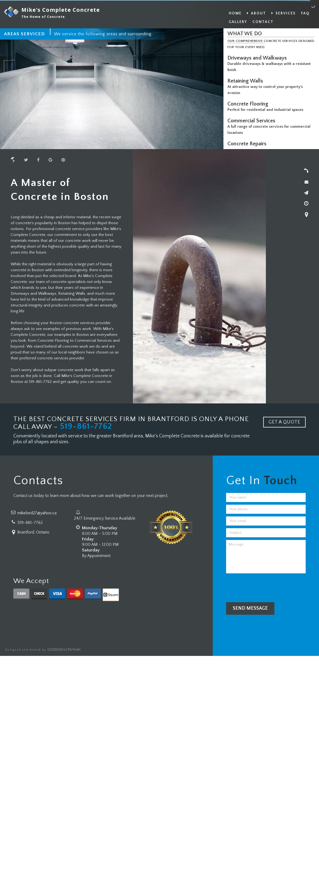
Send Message (250, 608)
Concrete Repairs (248, 143)
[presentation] (266, 586)
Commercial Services (253, 120)
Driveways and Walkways (258, 58)
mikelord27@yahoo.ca (37, 513)
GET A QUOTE (284, 422)
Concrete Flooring (249, 104)
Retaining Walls (246, 81)
